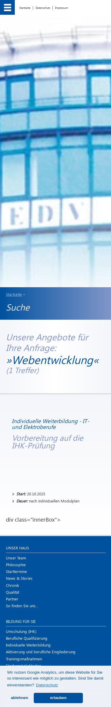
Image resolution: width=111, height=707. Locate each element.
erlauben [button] (58, 697)
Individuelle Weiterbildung (28, 644)
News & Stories (19, 578)
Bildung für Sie (21, 621)
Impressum (61, 7)
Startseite (24, 7)
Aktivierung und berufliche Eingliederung (40, 651)
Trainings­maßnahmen (24, 658)
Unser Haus (17, 547)
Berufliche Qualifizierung (26, 638)
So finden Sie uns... (22, 605)
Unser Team (16, 557)
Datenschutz (43, 7)
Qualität (12, 592)
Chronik (12, 585)
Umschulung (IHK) (21, 631)
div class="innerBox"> (55, 464)
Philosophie (16, 564)
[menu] (7, 7)
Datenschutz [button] (47, 685)
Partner (12, 598)
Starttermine (16, 571)
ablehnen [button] (19, 697)
